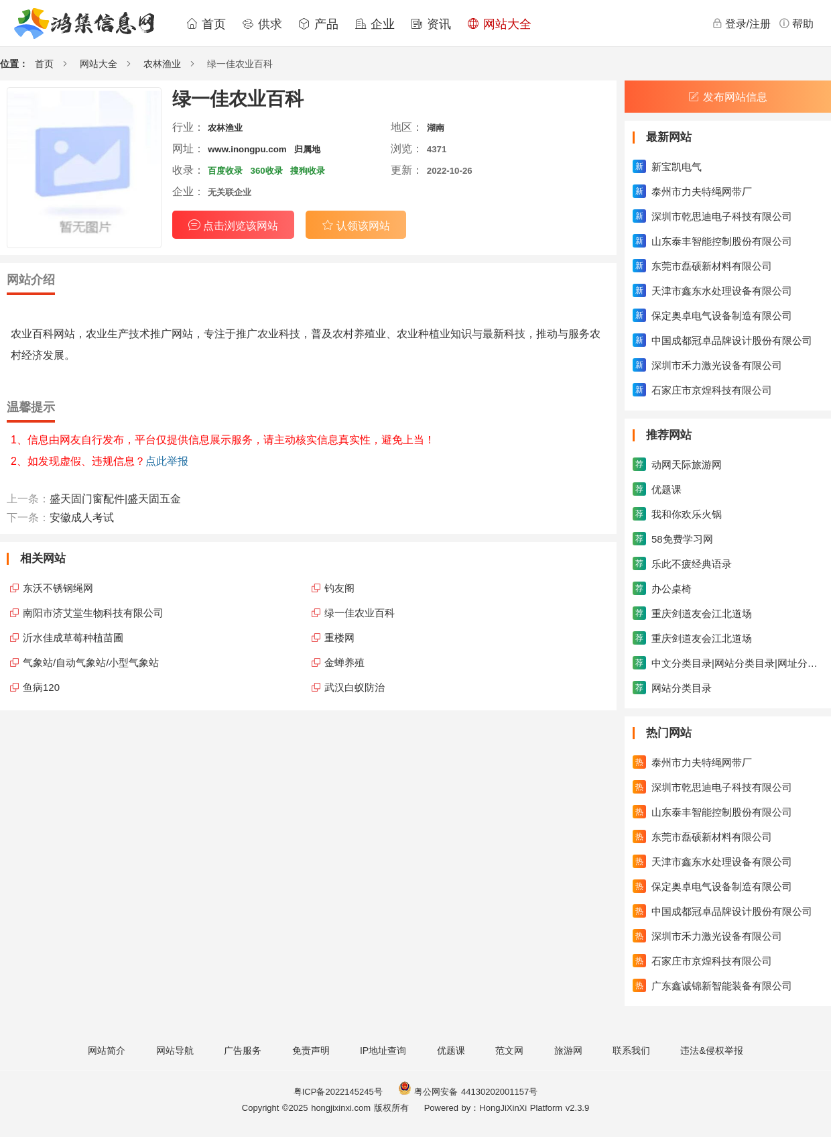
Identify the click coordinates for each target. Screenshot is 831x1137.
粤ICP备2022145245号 (338, 1092)
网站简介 (106, 1050)
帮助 (796, 23)
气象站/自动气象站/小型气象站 (91, 662)
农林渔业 (162, 63)
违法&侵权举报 (711, 1050)
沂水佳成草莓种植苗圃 (73, 637)
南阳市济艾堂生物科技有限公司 (93, 612)
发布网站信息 (727, 97)
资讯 (431, 24)
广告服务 (242, 1050)
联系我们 (631, 1050)
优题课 (451, 1050)
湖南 (435, 128)
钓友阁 (339, 588)
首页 (206, 24)
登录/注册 (741, 23)
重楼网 (339, 637)
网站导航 (175, 1050)
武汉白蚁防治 (354, 687)
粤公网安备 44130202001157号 (467, 1092)
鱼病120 (41, 687)
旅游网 (568, 1050)
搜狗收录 (307, 171)
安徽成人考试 (82, 517)
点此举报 (166, 461)
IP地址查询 (383, 1050)
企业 (375, 24)
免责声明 (311, 1050)
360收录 (267, 171)
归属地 (307, 149)
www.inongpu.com (247, 149)
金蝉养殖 (344, 662)
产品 (318, 24)
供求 (262, 24)
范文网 (509, 1050)
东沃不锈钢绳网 (58, 588)
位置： (14, 63)
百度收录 (225, 171)
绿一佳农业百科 (359, 612)
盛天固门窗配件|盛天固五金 (115, 498)
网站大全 (499, 24)
